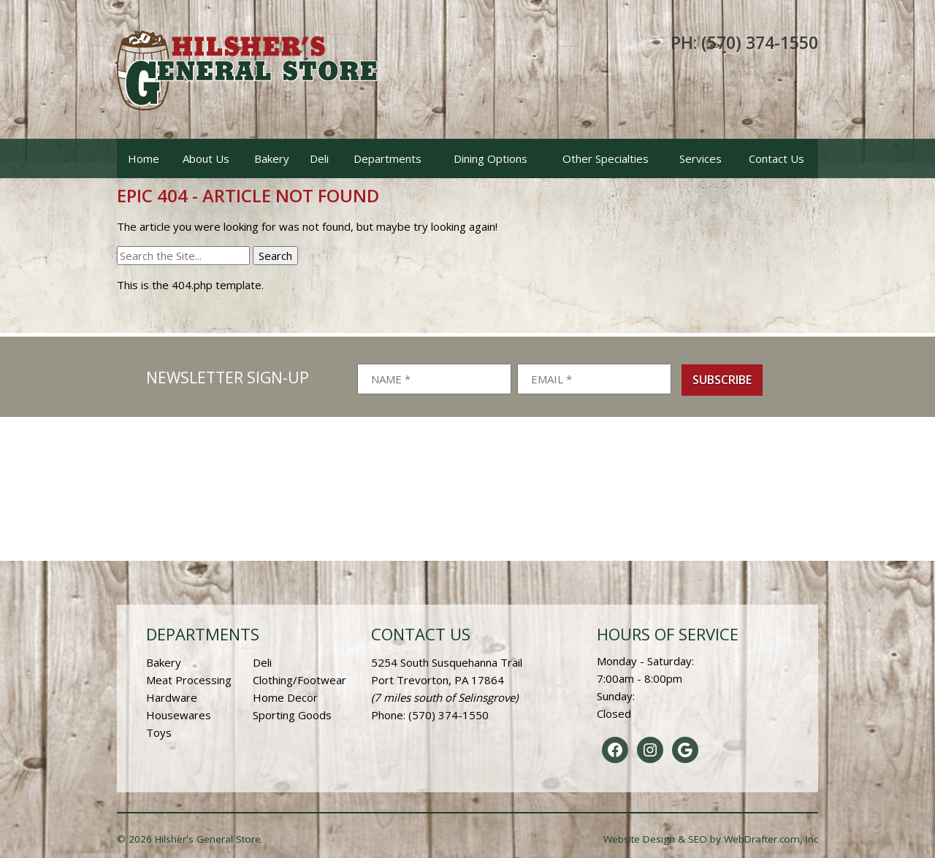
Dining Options (490, 158)
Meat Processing (189, 680)
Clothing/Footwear (299, 680)
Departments (387, 158)
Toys (159, 732)
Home (143, 158)
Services (700, 158)
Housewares (178, 715)
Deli (319, 158)
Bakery (271, 158)
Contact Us (776, 158)
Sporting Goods (292, 715)
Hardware (171, 697)
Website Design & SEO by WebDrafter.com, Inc (710, 839)
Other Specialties (605, 158)
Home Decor (285, 697)
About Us (206, 158)
